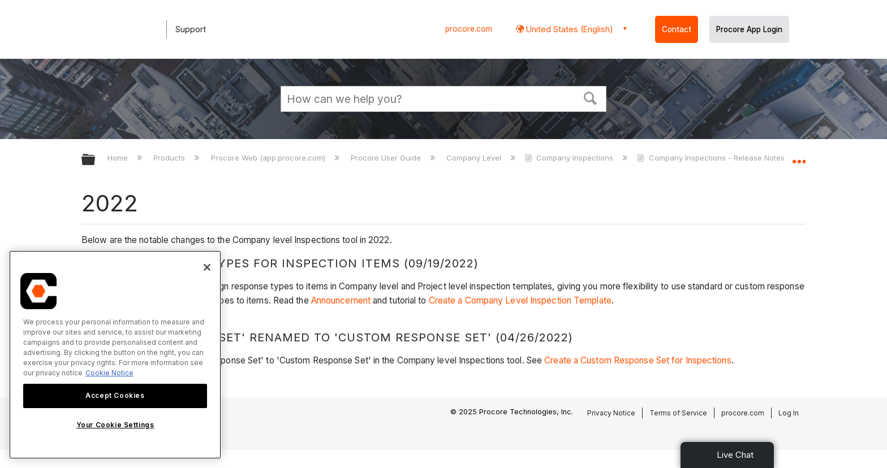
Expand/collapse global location (799, 156)
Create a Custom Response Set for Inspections (637, 360)
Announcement (341, 300)
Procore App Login (749, 29)
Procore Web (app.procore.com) (269, 157)
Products (170, 157)
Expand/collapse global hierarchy (95, 160)
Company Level (474, 157)
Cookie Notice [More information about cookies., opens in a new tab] (109, 373)
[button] (590, 97)
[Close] (207, 267)
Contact (676, 29)
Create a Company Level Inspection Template (520, 300)
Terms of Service (678, 413)
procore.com (468, 28)
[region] (115, 354)
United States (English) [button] (568, 29)
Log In (788, 413)
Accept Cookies (114, 395)
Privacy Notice (611, 413)
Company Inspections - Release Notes (711, 157)
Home (118, 157)
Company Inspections (570, 157)
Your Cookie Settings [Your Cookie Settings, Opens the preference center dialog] (115, 425)
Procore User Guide (387, 157)
